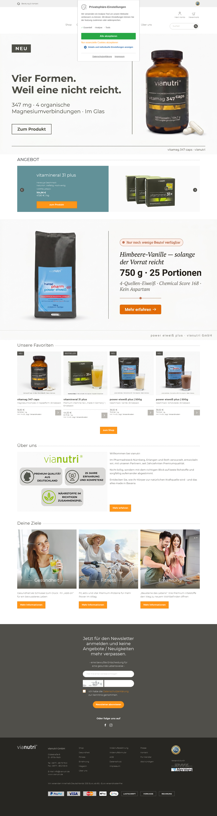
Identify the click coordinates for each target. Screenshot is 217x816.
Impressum (120, 56)
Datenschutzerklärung (102, 56)
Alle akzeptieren (108, 36)
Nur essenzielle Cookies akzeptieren (99, 42)
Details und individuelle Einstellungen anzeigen (110, 47)
